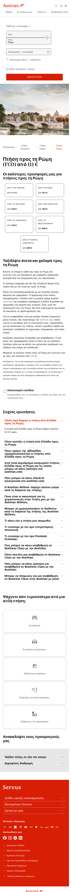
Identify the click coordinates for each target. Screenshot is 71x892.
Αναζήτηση (34, 77)
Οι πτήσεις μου (24, 12)
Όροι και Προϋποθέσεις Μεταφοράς (22, 860)
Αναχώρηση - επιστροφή (20, 52)
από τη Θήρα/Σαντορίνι (30, 241)
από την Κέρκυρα (48, 204)
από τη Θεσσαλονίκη (45, 222)
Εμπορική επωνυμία (15, 855)
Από (10, 34)
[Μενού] (66, 5)
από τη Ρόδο (45, 188)
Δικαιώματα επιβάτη (15, 845)
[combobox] (17, 26)
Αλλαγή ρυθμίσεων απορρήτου (18, 875)
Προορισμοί (9, 147)
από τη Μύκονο (16, 204)
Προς (10, 40)
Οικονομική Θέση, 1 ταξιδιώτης (25, 59)
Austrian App (46, 319)
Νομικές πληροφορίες (16, 871)
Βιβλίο (9, 12)
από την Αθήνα (16, 188)
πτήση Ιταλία (43, 147)
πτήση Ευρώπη (25, 147)
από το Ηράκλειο (16, 220)
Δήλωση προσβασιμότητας (18, 850)
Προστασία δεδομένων (17, 866)
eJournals (8, 301)
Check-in (41, 12)
